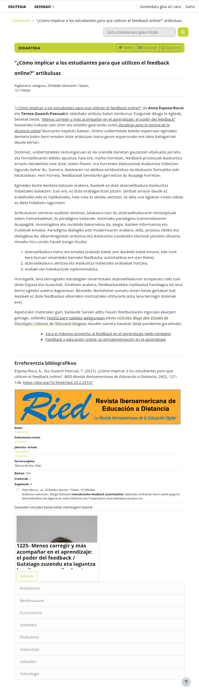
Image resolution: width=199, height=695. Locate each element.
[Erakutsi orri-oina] (186, 682)
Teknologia (29, 673)
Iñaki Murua (30, 490)
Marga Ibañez (59, 494)
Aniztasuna (29, 588)
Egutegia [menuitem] (17, 6)
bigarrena (54, 498)
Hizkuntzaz (29, 649)
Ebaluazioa (29, 636)
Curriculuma (31, 612)
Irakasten (28, 661)
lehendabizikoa (32, 498)
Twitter (126, 47)
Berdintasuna (32, 600)
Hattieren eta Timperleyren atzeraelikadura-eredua (104, 498)
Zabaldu (27, 575)
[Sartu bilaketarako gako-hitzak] (140, 32)
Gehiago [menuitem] (42, 6)
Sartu (190, 6)
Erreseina (21, 442)
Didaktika (28, 624)
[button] (117, 6)
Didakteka (21, 20)
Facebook (147, 47)
